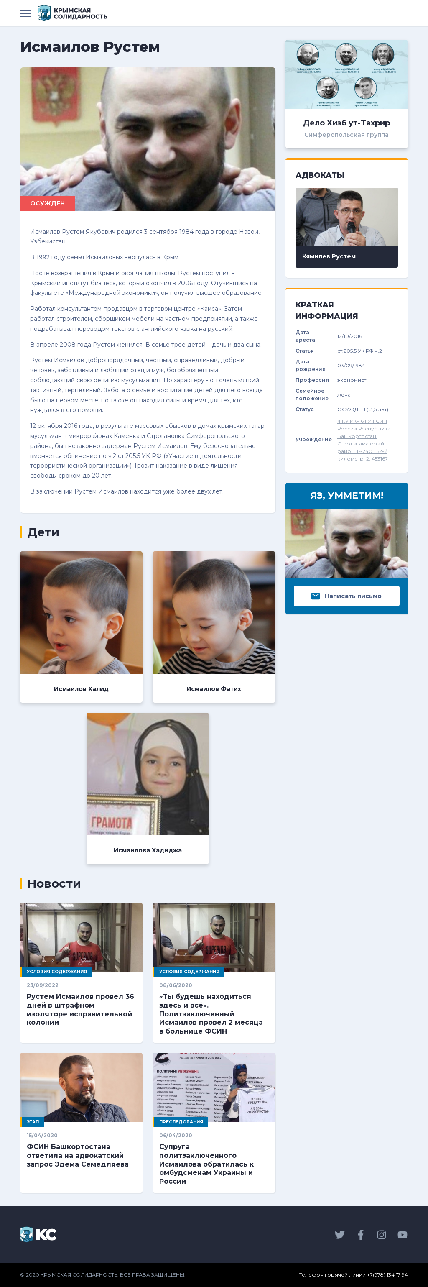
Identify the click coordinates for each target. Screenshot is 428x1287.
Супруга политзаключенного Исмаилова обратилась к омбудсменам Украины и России (206, 1164)
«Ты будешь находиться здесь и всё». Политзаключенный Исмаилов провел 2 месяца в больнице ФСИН (211, 1014)
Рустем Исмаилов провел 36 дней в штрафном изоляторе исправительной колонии (80, 1009)
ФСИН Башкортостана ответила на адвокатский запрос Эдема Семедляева (78, 1155)
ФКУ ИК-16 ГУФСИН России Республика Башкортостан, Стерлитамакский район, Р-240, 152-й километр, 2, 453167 (363, 440)
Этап (33, 1122)
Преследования (181, 1122)
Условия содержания (57, 972)
